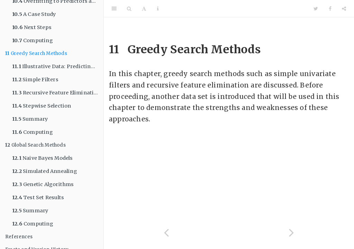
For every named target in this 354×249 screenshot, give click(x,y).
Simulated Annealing (44, 171)
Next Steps (32, 27)
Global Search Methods (35, 145)
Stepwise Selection (41, 106)
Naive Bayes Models (42, 158)
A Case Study (34, 14)
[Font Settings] (144, 8)
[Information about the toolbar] (158, 8)
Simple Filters (35, 79)
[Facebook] (330, 8)
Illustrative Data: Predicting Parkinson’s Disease (57, 66)
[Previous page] (166, 232)
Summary (30, 119)
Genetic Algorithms (43, 184)
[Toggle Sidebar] (114, 8)
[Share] (344, 8)
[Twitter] (315, 8)
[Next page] (291, 232)
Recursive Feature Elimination (56, 93)
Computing (32, 40)
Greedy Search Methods (36, 53)
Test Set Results (38, 197)
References (18, 237)
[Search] (129, 8)
